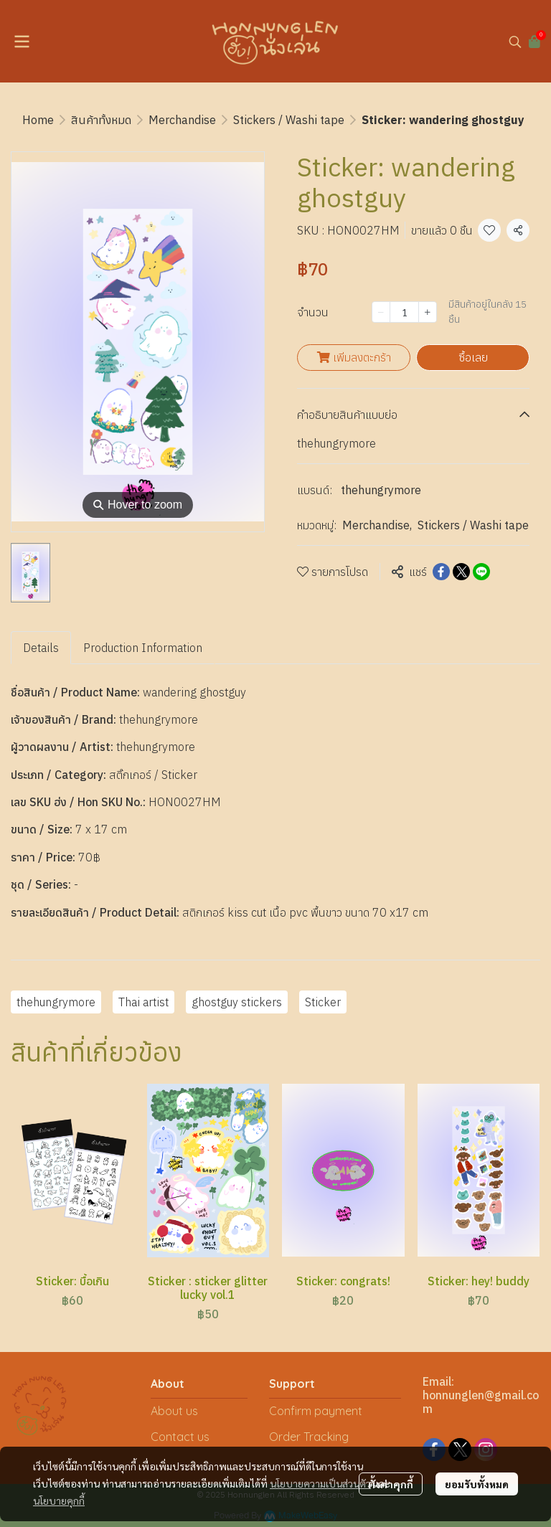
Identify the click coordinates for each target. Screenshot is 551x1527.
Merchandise (182, 120)
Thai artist (143, 1002)
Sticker (323, 1002)
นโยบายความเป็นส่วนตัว (320, 1483)
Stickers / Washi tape (288, 120)
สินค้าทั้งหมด (101, 120)
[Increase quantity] (427, 312)
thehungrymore (381, 490)
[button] (515, 42)
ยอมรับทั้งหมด (477, 1484)
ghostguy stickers (237, 1002)
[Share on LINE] (481, 571)
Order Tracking (309, 1436)
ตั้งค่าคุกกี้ (390, 1484)
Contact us (180, 1436)
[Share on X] (461, 571)
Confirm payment (315, 1411)
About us (174, 1411)
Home (38, 120)
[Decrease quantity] (381, 312)
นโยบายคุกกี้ (59, 1500)
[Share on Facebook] (441, 571)
